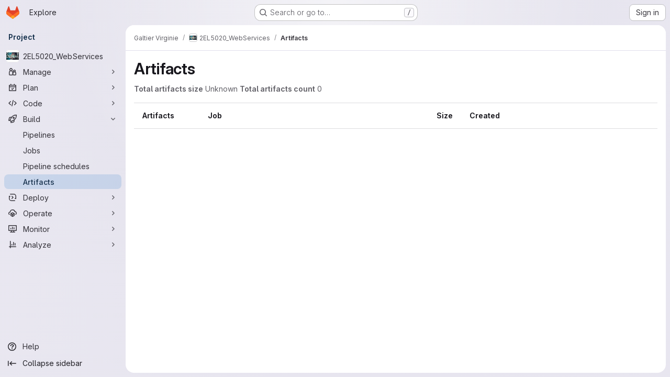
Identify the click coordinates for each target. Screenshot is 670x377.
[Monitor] (62, 228)
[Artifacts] (62, 181)
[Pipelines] (62, 134)
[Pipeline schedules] (62, 166)
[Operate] (62, 213)
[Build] (62, 119)
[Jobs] (62, 150)
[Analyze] (62, 244)
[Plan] (62, 87)
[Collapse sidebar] (62, 363)
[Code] (62, 103)
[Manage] (62, 71)
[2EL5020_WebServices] (62, 56)
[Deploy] (62, 197)
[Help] (62, 346)
